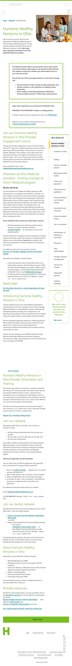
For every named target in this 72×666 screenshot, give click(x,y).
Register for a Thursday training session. (17, 415)
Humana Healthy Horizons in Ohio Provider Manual (21, 599)
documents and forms (13, 595)
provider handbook (15, 230)
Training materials (57, 282)
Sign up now (59, 320)
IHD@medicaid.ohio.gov (33, 272)
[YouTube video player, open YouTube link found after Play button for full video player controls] (24, 357)
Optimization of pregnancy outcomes (60, 235)
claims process (15, 602)
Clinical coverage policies (60, 166)
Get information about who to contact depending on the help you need (23, 289)
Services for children (58, 266)
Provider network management (60, 258)
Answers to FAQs (60, 151)
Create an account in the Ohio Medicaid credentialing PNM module (26, 516)
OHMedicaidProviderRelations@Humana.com (18, 168)
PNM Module (52, 115)
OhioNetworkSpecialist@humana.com (20, 492)
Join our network (60, 224)
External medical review (60, 217)
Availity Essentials (19, 470)
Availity (56, 159)
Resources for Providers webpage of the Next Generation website (22, 253)
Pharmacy (57, 243)
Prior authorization (59, 249)
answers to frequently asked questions (16, 604)
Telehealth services (58, 274)
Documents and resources (60, 209)
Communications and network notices (60, 200)
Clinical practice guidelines (60, 190)
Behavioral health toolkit (60, 174)
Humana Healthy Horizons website (24, 124)
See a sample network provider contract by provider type (23, 609)
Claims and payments (58, 182)
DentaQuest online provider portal (24, 527)
